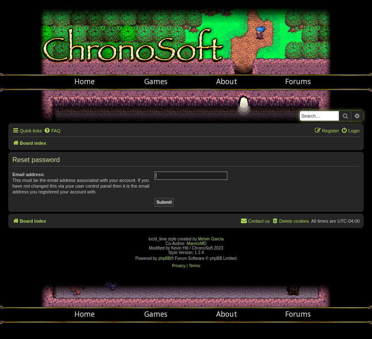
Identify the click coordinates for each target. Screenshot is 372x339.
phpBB (164, 258)
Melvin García (211, 239)
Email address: (28, 174)
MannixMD (197, 243)
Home (84, 81)
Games (155, 81)
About (226, 81)
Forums (298, 81)
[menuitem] (52, 131)
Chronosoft (186, 37)
